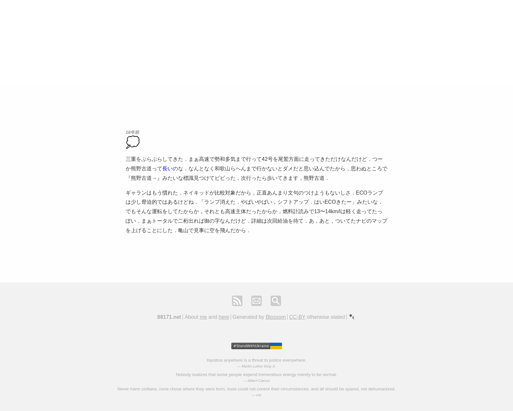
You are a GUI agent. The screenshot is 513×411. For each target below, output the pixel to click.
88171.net (169, 317)
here (224, 317)
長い (167, 168)
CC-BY (297, 317)
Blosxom (276, 317)
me (203, 317)
